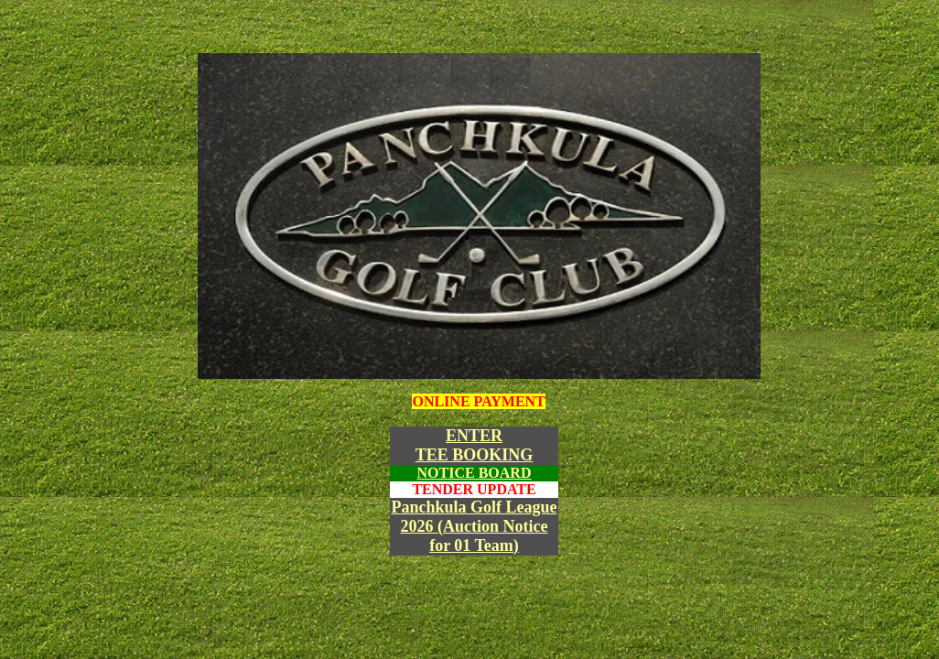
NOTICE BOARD (474, 473)
